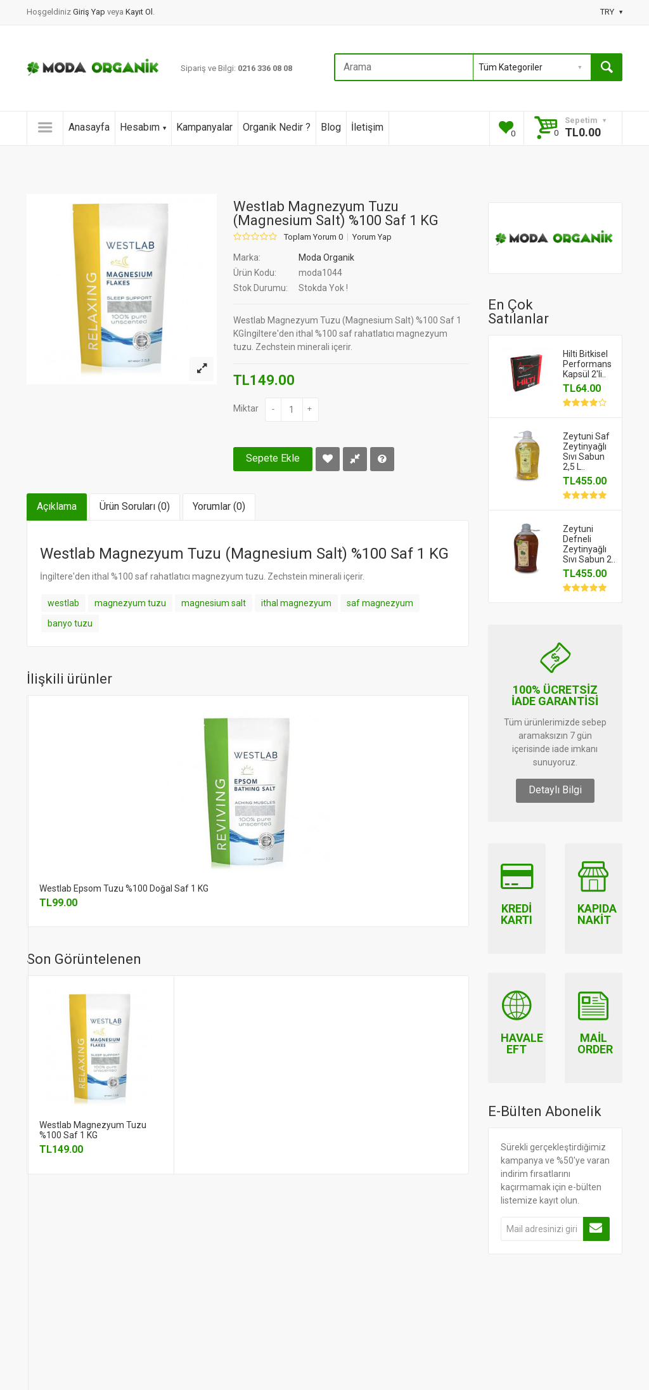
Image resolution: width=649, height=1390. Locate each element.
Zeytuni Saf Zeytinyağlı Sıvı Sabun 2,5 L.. (586, 451)
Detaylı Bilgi (555, 790)
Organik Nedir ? (277, 127)
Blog (331, 127)
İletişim (367, 127)
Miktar (246, 408)
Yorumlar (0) (219, 506)
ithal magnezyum (296, 603)
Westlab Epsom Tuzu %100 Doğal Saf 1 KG (124, 888)
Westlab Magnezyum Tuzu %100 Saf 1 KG (92, 1130)
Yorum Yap (372, 237)
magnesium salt (213, 603)
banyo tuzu (70, 623)
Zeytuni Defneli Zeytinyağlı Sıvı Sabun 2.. (589, 544)
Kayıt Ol (139, 11)
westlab (63, 603)
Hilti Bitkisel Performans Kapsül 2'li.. (587, 364)
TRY (611, 11)
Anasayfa (89, 127)
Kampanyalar (204, 127)
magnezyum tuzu (130, 603)
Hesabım (143, 127)
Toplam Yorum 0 (313, 237)
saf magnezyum (380, 603)
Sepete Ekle (273, 458)
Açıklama (57, 506)
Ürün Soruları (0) (135, 506)
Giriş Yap (90, 11)
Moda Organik (326, 257)
